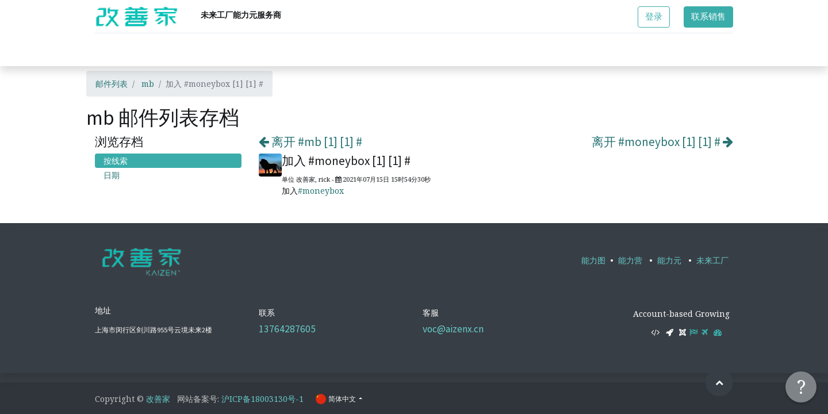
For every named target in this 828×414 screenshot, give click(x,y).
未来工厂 (712, 260)
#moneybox (321, 190)
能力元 (669, 260)
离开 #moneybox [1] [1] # (662, 142)
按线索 (115, 160)
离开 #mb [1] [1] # (310, 142)
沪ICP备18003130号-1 (262, 398)
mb (147, 83)
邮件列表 (111, 83)
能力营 (630, 260)
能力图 (593, 260)
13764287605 (287, 329)
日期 (111, 175)
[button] (719, 382)
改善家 (158, 398)
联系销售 (708, 16)
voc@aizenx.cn (453, 329)
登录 (653, 16)
